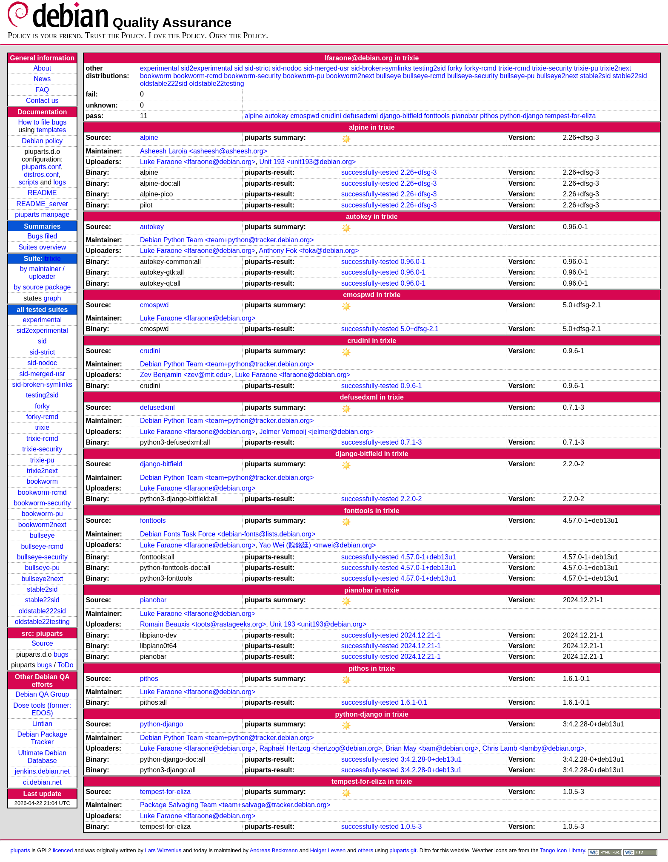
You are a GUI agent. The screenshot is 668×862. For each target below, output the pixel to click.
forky (42, 406)
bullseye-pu (42, 567)
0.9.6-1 (411, 385)
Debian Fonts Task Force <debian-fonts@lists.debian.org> (228, 534)
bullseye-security (42, 557)
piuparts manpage (42, 214)
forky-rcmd (42, 416)
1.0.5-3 (411, 826)
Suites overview (42, 247)
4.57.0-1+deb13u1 (428, 557)
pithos (489, 115)
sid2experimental (42, 330)
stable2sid (42, 589)
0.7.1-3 (411, 442)
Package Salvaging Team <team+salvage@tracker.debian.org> (235, 804)
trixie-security (42, 449)
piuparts (20, 850)
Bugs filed (42, 236)
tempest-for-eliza (570, 115)
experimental (42, 319)
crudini (331, 115)
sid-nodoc (42, 362)
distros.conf (41, 174)
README (42, 192)
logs (60, 182)
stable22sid (42, 600)
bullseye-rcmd (42, 546)
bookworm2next (42, 524)
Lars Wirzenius (163, 850)
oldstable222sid (42, 611)
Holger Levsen (328, 850)
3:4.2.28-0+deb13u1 (431, 759)
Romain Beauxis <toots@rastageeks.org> (203, 624)
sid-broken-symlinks (42, 384)
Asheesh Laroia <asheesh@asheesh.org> (203, 151)
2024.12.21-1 (421, 635)
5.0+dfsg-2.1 (420, 328)
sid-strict (42, 352)
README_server (42, 203)
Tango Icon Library (562, 850)
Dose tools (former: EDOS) (42, 709)
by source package (42, 287)
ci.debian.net (42, 782)
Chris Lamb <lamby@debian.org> (533, 748)
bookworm (42, 481)
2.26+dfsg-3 (419, 172)
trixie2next (42, 470)
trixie (53, 258)
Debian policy (42, 141)
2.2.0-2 (411, 498)
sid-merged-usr (43, 373)
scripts (28, 182)
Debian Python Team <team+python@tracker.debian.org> (227, 240)
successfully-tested (370, 172)
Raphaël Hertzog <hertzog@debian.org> (320, 748)
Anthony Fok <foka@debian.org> (309, 250)
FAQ (42, 90)
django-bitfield (401, 115)
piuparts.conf (41, 166)
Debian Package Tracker (42, 738)
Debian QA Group (42, 694)
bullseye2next (42, 578)
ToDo (65, 665)
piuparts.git (402, 850)
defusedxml (360, 115)
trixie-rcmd (42, 438)
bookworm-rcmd (42, 492)
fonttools (437, 115)
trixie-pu (42, 460)
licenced (63, 850)
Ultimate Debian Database (42, 756)
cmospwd (305, 115)
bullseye (42, 535)
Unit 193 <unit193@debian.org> (307, 161)
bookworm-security (42, 503)
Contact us (42, 100)
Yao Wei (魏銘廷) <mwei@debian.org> (317, 545)
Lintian (42, 723)
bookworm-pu (42, 513)
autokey (276, 115)
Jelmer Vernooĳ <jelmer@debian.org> (316, 431)
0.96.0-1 (413, 261)
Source (42, 643)
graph (52, 298)
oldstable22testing (42, 621)
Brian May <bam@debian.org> (432, 748)
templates (51, 129)
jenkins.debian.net (42, 771)
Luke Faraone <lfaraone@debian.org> (198, 161)
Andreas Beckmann (274, 850)
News (42, 78)
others (365, 850)
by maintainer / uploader (42, 272)
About (42, 68)
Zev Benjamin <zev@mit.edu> (185, 374)
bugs (61, 654)
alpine (254, 115)
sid (42, 341)
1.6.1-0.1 (414, 702)
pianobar (464, 115)
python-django (521, 115)
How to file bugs (42, 122)
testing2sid (42, 395)
